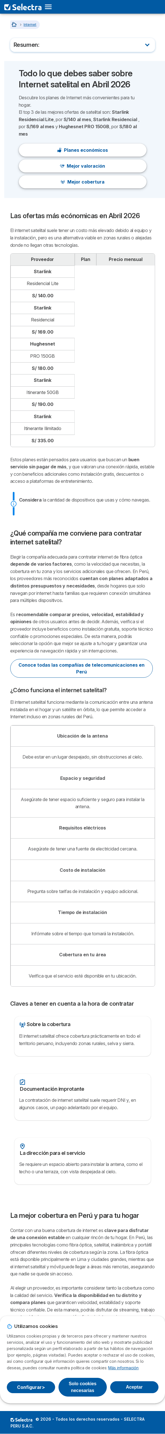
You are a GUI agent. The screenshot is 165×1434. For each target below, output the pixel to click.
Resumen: (26, 44)
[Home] (14, 24)
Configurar (31, 1387)
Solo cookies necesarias (83, 1387)
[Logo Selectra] (22, 6)
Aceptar (134, 1387)
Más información (123, 1367)
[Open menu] (50, 7)
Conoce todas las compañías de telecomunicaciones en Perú (81, 668)
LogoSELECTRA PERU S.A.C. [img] (21, 1420)
